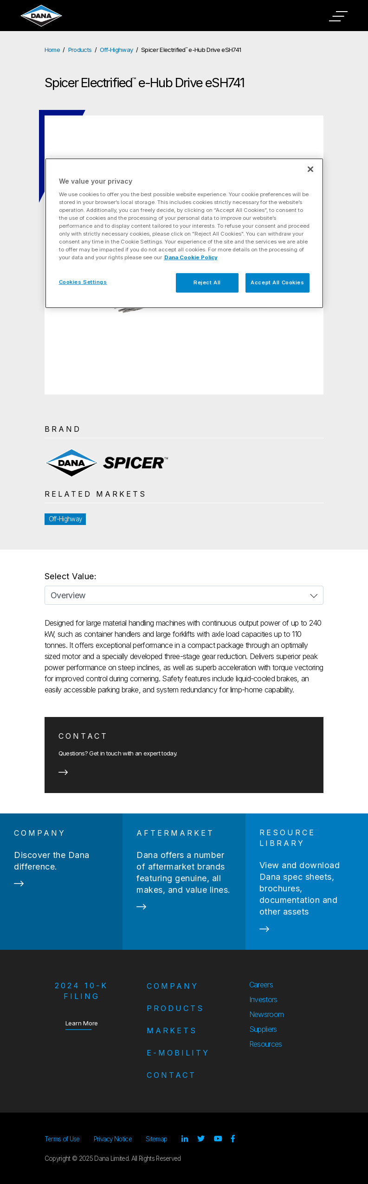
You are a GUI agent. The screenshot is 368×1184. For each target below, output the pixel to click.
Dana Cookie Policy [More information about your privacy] (191, 257)
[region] (184, 233)
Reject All (207, 282)
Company (173, 986)
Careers (261, 984)
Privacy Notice (113, 1139)
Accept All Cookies (277, 282)
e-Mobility (178, 1052)
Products (80, 49)
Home (52, 49)
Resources (265, 1044)
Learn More (81, 1023)
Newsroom (266, 1014)
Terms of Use (62, 1139)
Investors (263, 999)
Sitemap (156, 1139)
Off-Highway (116, 49)
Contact (171, 1075)
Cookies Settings (83, 282)
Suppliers (263, 1029)
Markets (172, 1030)
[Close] (310, 169)
